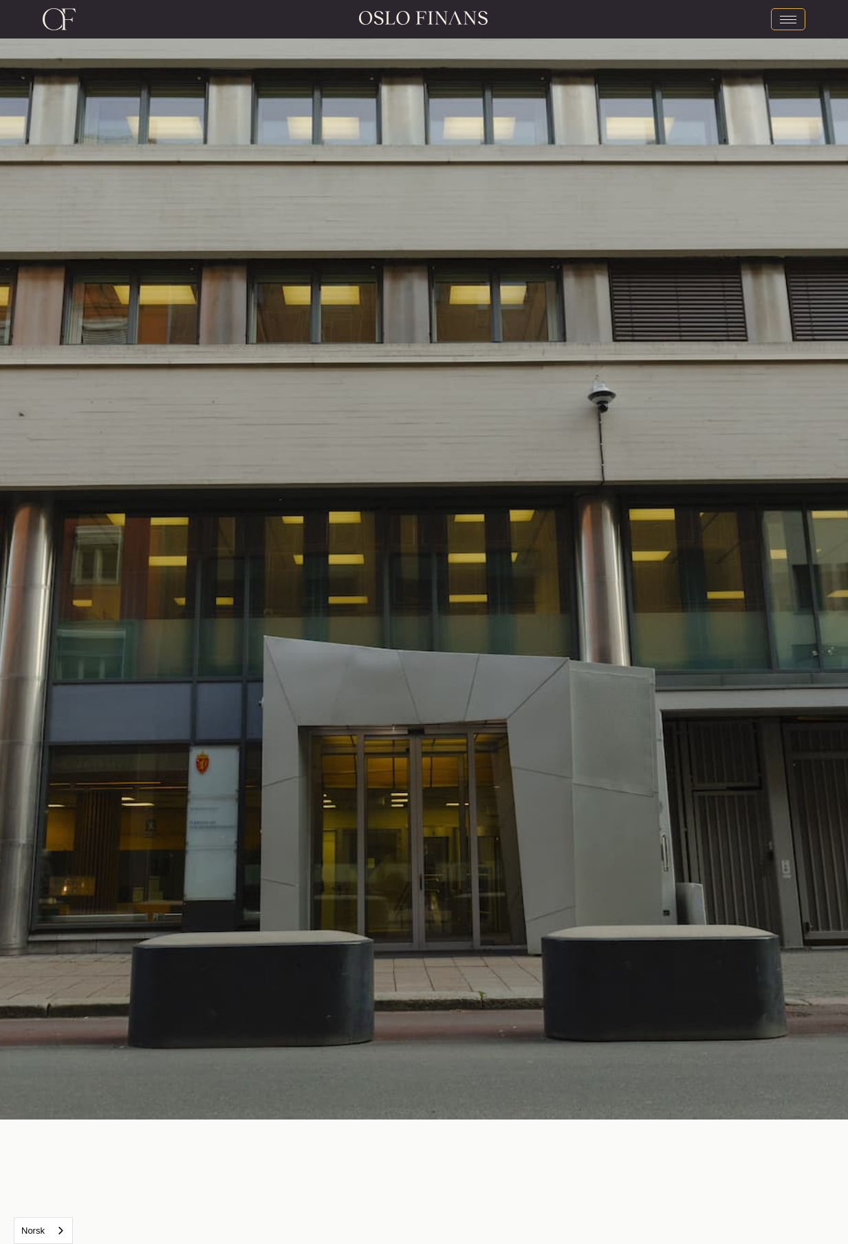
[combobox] (43, 1230)
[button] (212, 560)
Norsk (33, 1230)
